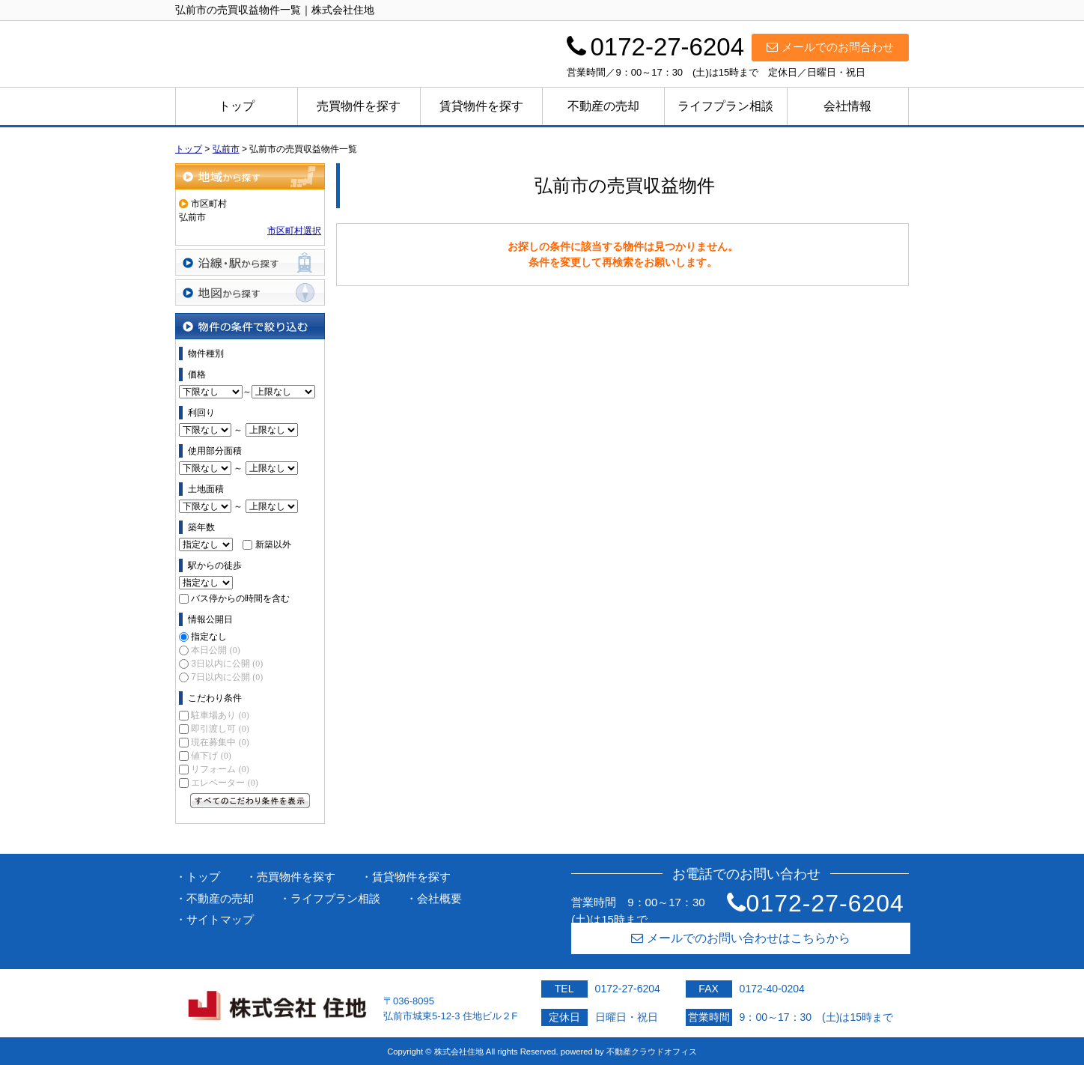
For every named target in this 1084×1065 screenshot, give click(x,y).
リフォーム (220, 769)
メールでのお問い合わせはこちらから (740, 938)
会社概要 (439, 898)
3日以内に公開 (227, 663)
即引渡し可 (220, 728)
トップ (237, 106)
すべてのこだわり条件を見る (250, 800)
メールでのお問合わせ (830, 46)
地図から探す (250, 292)
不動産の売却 (603, 106)
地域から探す (250, 176)
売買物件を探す (359, 106)
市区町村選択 (294, 230)
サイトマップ (220, 919)
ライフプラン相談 (725, 106)
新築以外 (273, 544)
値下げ (211, 755)
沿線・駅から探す (250, 262)
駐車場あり (220, 715)
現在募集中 (220, 742)
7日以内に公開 (227, 677)
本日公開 (215, 650)
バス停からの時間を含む (240, 598)
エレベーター (224, 782)
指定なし (209, 636)
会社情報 (847, 106)
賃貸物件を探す (481, 106)
